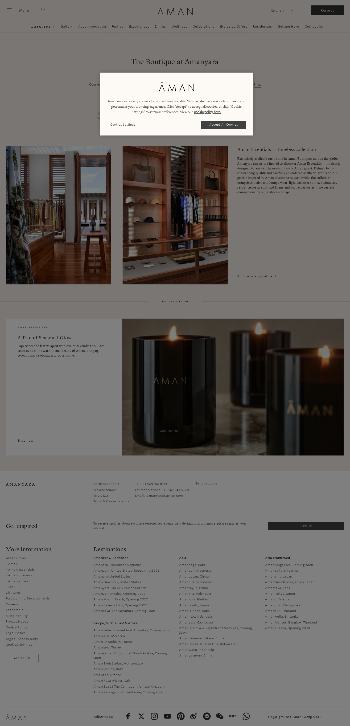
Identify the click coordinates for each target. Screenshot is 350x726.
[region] (176, 104)
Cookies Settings (122, 124)
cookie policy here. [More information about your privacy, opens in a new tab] (207, 112)
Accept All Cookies (223, 124)
